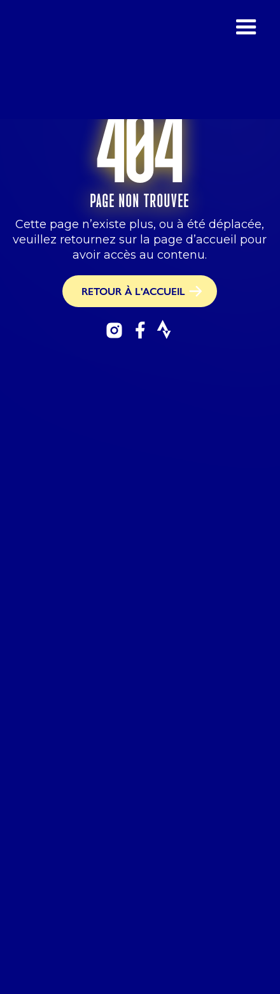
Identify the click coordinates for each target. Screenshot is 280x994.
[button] (246, 59)
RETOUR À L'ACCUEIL (133, 291)
